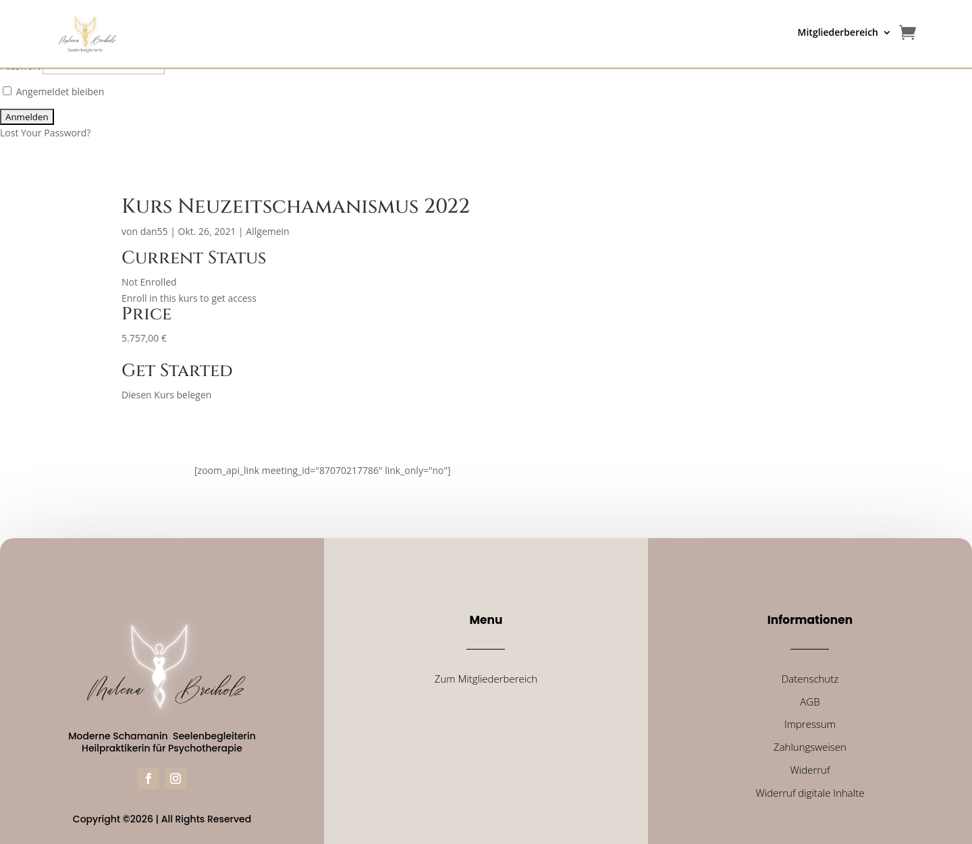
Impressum (810, 724)
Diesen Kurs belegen (166, 394)
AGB (809, 701)
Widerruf (810, 769)
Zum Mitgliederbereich (486, 678)
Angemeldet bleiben (53, 91)
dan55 (154, 231)
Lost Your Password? (45, 132)
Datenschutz (810, 678)
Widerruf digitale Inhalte (809, 792)
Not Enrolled (149, 281)
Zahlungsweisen (810, 747)
